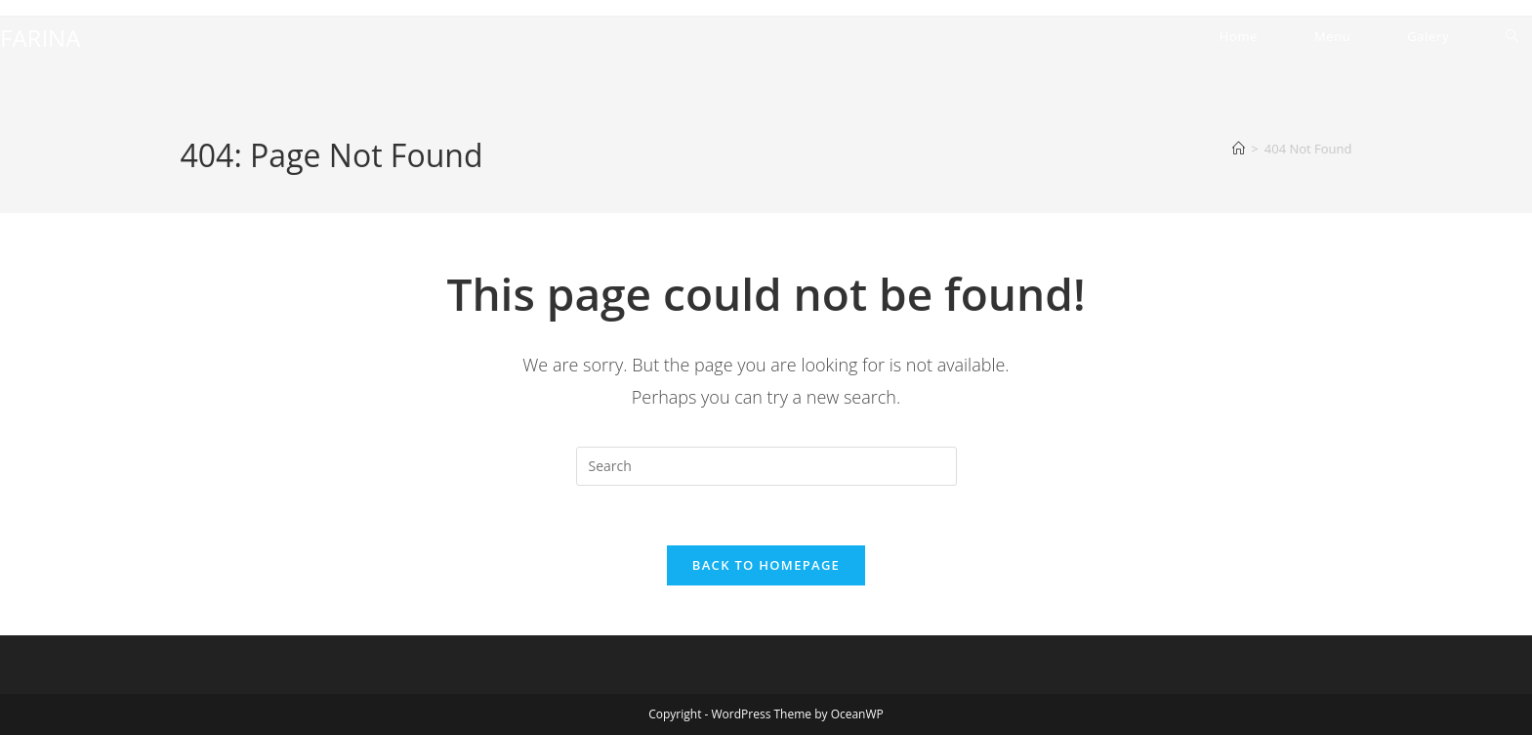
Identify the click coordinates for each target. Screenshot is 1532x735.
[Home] (1238, 148)
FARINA (40, 38)
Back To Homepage (766, 565)
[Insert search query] (766, 466)
